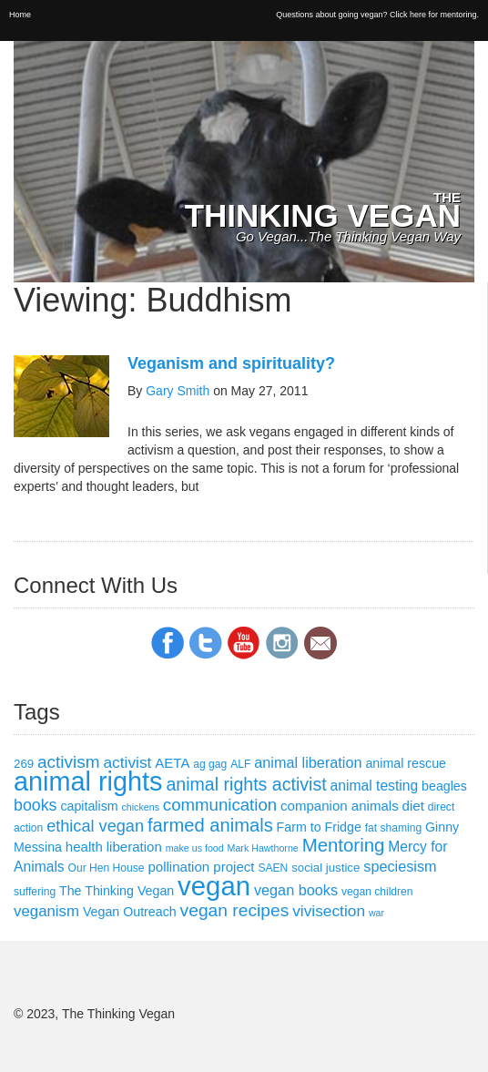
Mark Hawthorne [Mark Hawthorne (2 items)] (263, 847)
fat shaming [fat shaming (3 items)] (393, 828)
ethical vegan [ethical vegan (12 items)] (95, 826)
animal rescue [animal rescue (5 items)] (405, 763)
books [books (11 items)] (35, 805)
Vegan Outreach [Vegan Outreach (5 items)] (130, 911)
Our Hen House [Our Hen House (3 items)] (106, 868)
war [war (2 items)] (376, 912)
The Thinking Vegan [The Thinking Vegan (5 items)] (116, 890)
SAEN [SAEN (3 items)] (273, 868)
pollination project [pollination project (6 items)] (200, 866)
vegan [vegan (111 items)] (214, 886)
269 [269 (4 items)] (24, 764)
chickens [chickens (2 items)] (140, 806)
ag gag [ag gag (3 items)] (210, 764)
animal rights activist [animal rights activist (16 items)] (246, 784)
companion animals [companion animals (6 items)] (339, 805)
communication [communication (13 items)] (220, 804)
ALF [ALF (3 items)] (240, 764)
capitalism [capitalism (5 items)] (88, 806)
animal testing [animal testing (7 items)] (374, 785)
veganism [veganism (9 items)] (46, 911)
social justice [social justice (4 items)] (325, 867)
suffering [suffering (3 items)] (35, 891)
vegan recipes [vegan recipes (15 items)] (235, 910)
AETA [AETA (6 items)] (172, 763)
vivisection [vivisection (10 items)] (328, 911)
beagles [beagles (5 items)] (444, 786)
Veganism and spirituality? (231, 363)
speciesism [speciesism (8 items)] (399, 866)
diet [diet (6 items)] (413, 805)
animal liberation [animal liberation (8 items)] (307, 762)
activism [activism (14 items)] (68, 761)
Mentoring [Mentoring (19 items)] (343, 845)
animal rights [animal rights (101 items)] (88, 781)
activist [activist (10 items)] (127, 762)
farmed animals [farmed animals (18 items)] (210, 825)
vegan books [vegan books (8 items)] (296, 890)
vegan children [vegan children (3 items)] (377, 891)
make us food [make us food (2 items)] (195, 847)
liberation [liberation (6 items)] (134, 846)
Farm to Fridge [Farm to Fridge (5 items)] (319, 827)
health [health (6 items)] (84, 846)
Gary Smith (177, 390)
